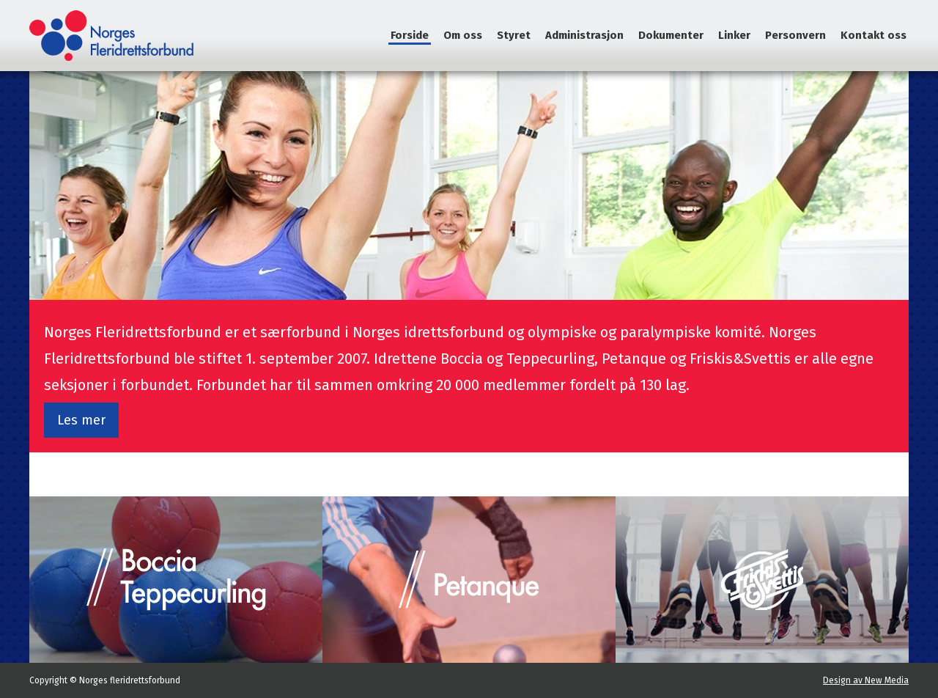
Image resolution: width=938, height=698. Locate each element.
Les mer (81, 420)
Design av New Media (866, 680)
